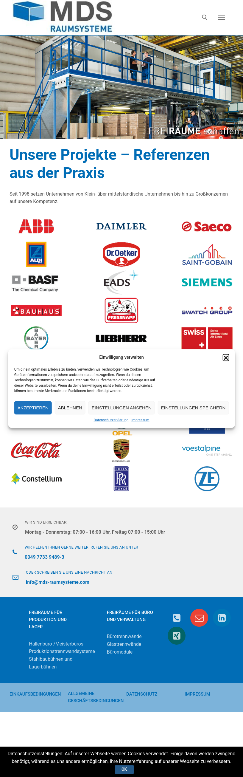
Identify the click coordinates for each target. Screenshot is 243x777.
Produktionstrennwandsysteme (62, 651)
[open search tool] (204, 17)
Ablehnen (70, 407)
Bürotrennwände (124, 636)
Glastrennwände (124, 644)
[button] (226, 357)
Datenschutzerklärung (111, 420)
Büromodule (120, 652)
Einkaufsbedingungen (35, 694)
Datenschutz (141, 694)
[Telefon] (177, 618)
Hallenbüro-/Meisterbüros (56, 644)
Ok (124, 769)
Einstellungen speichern (193, 407)
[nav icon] (221, 17)
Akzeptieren (33, 407)
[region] (121, 86)
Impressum (140, 420)
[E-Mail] (199, 618)
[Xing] (177, 636)
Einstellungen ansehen (122, 407)
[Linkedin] (222, 618)
